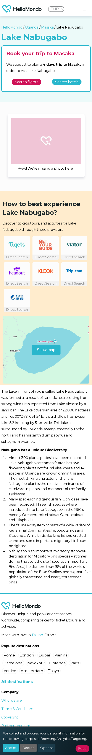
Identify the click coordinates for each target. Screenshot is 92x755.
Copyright (9, 717)
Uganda (32, 27)
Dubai (44, 655)
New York (36, 663)
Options (46, 748)
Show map (46, 349)
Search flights (26, 82)
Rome (9, 655)
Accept (10, 748)
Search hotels (66, 82)
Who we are (11, 700)
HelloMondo (11, 27)
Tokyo (53, 671)
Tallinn (37, 635)
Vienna (61, 655)
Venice (10, 671)
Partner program (15, 726)
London (27, 655)
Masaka (47, 27)
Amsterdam (32, 671)
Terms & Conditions (17, 709)
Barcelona (13, 663)
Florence (57, 663)
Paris (74, 663)
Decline (28, 748)
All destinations (17, 681)
